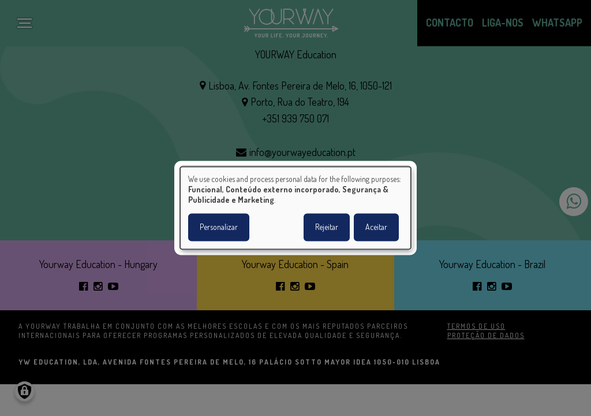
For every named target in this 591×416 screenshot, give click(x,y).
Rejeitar (326, 227)
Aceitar (376, 227)
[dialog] (295, 207)
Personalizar (219, 227)
